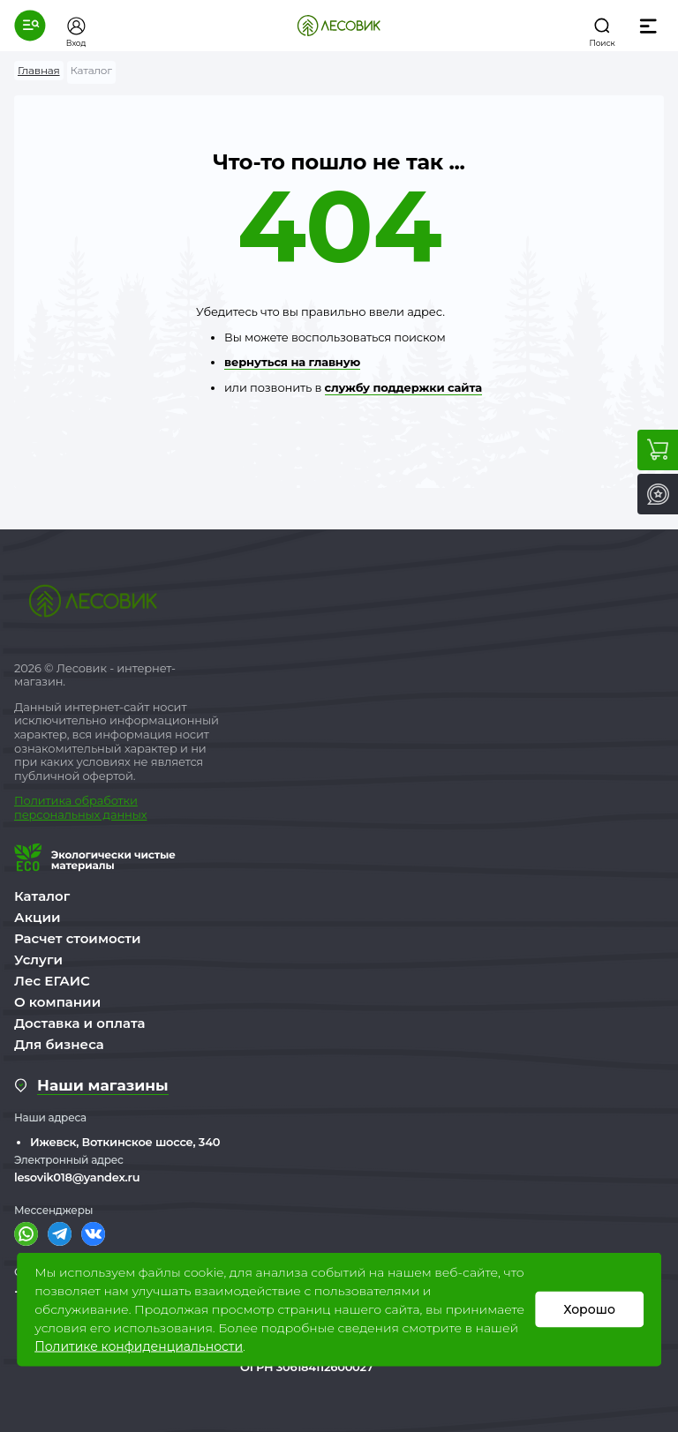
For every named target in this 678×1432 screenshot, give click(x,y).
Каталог (42, 896)
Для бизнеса (59, 1044)
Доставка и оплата (80, 1023)
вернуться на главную (292, 362)
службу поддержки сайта (403, 387)
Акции (37, 917)
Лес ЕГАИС (52, 980)
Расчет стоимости (77, 938)
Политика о (48, 800)
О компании (57, 1001)
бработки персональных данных (80, 807)
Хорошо (589, 1309)
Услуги (38, 959)
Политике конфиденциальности (138, 1346)
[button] (30, 25)
